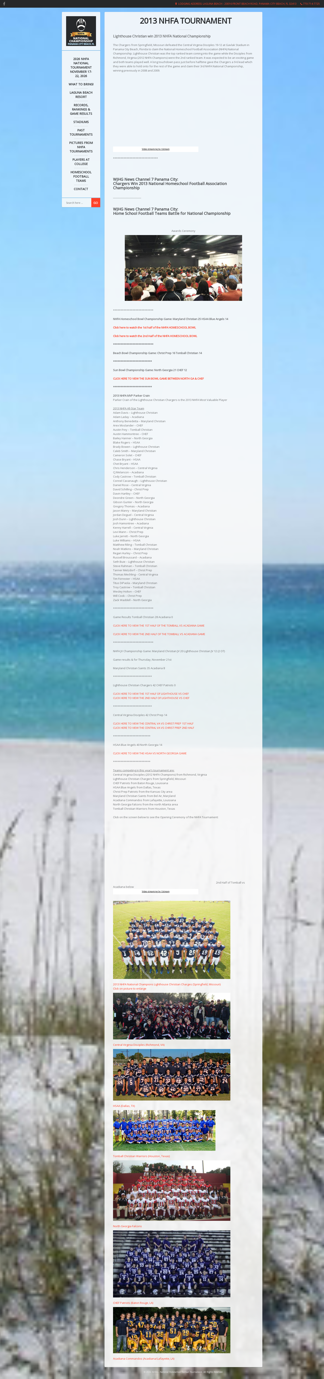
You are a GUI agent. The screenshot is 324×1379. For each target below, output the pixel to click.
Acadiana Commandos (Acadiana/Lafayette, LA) (171, 1356)
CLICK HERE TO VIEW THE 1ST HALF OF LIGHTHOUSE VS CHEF (151, 694)
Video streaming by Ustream (156, 149)
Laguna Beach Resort (81, 94)
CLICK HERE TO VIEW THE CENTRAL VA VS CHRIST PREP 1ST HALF (153, 723)
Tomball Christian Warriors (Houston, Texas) (164, 1154)
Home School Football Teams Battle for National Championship (172, 213)
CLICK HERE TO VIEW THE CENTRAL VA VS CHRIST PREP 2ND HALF (153, 728)
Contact (81, 189)
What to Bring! (81, 84)
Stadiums (81, 122)
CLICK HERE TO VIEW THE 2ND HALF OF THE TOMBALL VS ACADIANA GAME (159, 634)
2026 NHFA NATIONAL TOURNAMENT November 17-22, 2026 (81, 67)
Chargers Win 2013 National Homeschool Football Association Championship (170, 185)
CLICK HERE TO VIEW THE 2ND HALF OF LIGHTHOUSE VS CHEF (151, 698)
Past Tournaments (81, 132)
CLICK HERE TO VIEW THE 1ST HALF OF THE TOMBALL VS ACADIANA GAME (159, 625)
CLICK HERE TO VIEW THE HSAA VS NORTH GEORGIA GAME (150, 753)
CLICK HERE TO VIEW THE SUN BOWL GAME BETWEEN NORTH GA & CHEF (158, 378)
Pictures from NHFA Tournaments (81, 147)
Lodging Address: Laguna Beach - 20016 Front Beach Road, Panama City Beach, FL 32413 (237, 4)
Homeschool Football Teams (81, 176)
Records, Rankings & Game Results (81, 109)
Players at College (81, 162)
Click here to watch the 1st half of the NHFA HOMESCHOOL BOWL (154, 327)
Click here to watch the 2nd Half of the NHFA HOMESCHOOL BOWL (155, 336)
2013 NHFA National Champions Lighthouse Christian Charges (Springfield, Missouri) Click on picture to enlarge (171, 984)
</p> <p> (164, 851)
